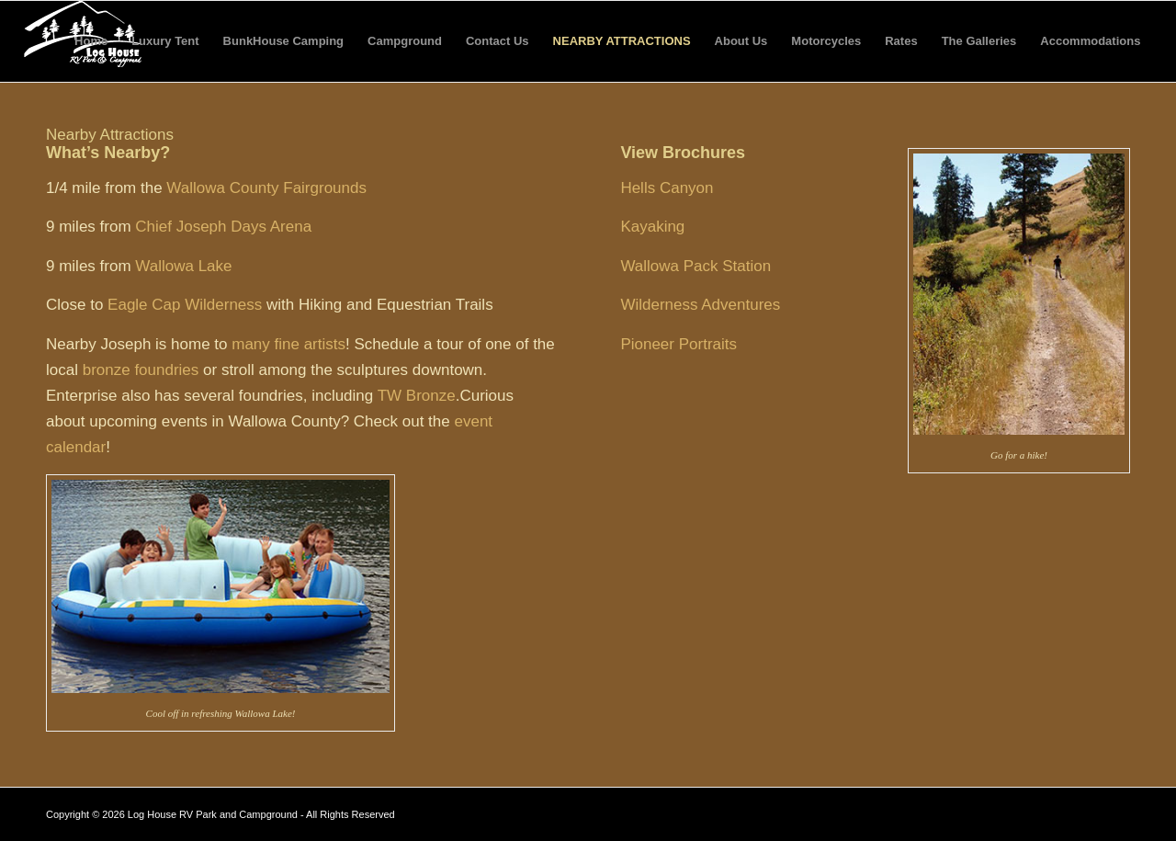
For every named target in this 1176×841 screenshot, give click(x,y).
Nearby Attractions (622, 41)
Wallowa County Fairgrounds (266, 188)
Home (90, 41)
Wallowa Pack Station (695, 266)
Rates (901, 41)
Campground (405, 41)
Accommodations (1090, 41)
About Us (741, 41)
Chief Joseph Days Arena (223, 226)
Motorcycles (826, 41)
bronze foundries (141, 370)
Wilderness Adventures (700, 304)
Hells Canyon (666, 188)
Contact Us (497, 41)
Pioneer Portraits (678, 344)
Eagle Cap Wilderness (184, 304)
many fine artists (288, 344)
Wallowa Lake (183, 266)
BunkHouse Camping (283, 41)
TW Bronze (417, 395)
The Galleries (979, 41)
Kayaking (652, 226)
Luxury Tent (164, 41)
